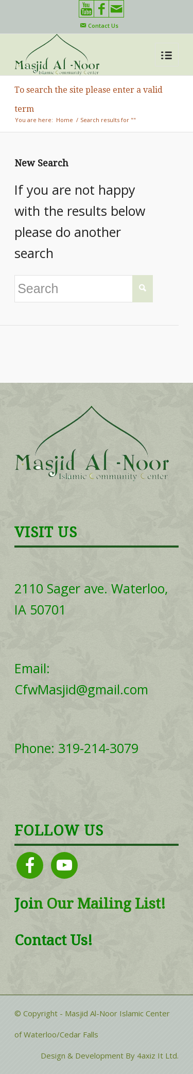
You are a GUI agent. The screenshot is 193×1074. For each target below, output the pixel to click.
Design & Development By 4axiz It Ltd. (110, 1055)
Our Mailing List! (104, 903)
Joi (23, 903)
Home (64, 120)
